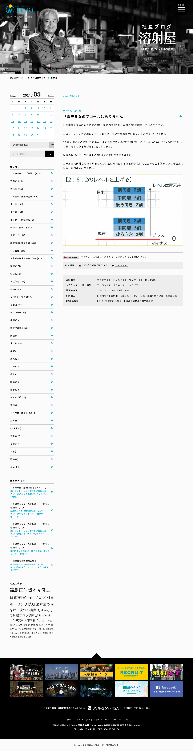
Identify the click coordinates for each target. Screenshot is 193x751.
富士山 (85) (16, 304)
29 (25, 135)
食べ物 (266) (16, 204)
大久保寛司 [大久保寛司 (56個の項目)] (17, 620)
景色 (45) (15, 335)
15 (25, 121)
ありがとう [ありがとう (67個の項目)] (45, 610)
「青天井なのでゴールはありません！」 (97, 116)
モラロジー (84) (18, 312)
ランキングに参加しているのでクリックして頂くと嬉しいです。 (105, 256)
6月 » (51, 95)
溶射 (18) (15, 389)
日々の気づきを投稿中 (157, 37)
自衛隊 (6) (15, 443)
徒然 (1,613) (16, 181)
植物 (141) (15, 289)
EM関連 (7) (15, 428)
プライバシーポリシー (104, 719)
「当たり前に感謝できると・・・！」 (30, 492)
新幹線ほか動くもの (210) (23, 242)
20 (12, 128)
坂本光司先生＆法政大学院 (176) (26, 258)
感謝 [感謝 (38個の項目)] (33, 625)
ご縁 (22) (15, 366)
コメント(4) (121, 265)
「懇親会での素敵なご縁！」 (30, 565)
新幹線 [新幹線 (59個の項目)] (33, 615)
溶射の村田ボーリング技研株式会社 (28, 77)
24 (38, 128)
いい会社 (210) (17, 250)
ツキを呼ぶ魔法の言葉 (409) (24, 196)
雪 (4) (13, 451)
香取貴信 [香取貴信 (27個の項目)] (16, 637)
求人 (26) (15, 358)
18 (44, 121)
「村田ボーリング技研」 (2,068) (26, 173)
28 (19, 135)
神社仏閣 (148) (17, 281)
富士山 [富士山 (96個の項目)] (28, 598)
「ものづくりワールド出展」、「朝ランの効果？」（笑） (30, 510)
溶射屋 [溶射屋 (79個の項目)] (41, 604)
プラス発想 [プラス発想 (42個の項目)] (19, 625)
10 (38, 115)
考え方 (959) (16, 188)
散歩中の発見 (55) (19, 327)
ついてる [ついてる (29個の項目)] (18, 633)
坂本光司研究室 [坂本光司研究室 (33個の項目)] (29, 629)
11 (44, 115)
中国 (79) (15, 320)
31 (38, 135)
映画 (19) (15, 381)
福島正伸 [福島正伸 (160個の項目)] (19, 590)
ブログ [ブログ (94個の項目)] (40, 598)
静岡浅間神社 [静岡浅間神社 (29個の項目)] (27, 633)
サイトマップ (83, 719)
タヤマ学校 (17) (18, 397)
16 (32, 121)
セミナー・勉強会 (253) (22, 219)
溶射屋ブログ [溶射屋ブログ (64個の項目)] (19, 615)
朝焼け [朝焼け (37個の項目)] (39, 625)
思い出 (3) (15, 466)
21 (19, 128)
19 (51, 121)
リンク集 (123, 719)
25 (44, 128)
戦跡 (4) (14, 459)
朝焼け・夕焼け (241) (21, 227)
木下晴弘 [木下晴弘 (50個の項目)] (30, 620)
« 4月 (13, 95)
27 (12, 135)
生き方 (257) (16, 212)
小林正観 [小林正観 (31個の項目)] (41, 629)
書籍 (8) (14, 405)
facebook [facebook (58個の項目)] (45, 615)
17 (38, 121)
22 (25, 128)
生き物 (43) (16, 343)
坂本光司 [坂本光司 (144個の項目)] (37, 590)
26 (51, 128)
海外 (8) (14, 420)
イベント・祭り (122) (21, 296)
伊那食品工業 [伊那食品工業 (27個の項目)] (25, 637)
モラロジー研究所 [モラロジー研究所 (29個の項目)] (41, 633)
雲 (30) (13, 351)
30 (32, 135)
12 (51, 115)
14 (19, 121)
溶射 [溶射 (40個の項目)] (27, 625)
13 (12, 121)
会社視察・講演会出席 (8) (23, 412)
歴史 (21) (15, 374)
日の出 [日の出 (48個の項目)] (40, 620)
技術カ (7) (15, 435)
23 (32, 128)
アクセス (69, 719)
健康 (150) (15, 273)
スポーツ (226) (17, 235)
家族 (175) (15, 266)
